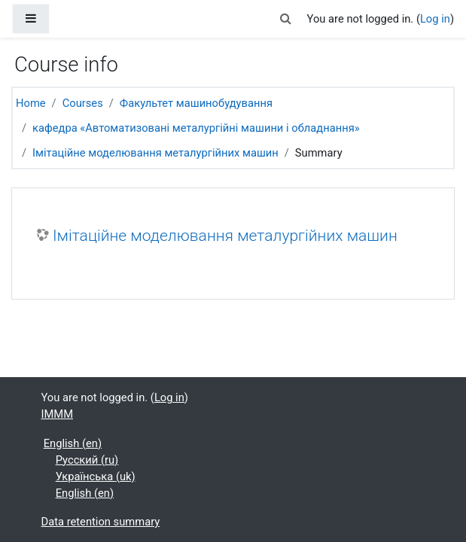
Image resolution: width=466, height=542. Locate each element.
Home (31, 103)
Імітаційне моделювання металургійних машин (155, 153)
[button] (285, 18)
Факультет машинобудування (196, 103)
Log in (435, 19)
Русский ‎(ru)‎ (87, 460)
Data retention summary (100, 521)
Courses (82, 103)
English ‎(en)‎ (73, 443)
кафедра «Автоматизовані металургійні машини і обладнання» (196, 128)
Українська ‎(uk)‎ (96, 476)
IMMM (57, 414)
